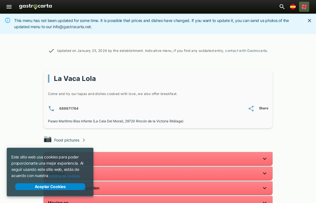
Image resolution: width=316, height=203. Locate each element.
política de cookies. (65, 176)
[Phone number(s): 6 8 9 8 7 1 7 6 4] (63, 108)
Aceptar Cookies (50, 187)
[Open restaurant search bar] (282, 6)
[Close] (309, 20)
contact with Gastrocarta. (246, 50)
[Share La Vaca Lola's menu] (258, 108)
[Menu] (9, 6)
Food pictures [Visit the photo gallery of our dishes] (64, 139)
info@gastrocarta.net (72, 26)
